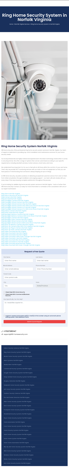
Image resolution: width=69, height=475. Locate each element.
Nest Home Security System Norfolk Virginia (17, 405)
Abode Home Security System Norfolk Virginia (18, 356)
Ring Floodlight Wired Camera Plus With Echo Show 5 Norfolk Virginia (25, 206)
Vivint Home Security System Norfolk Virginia (17, 434)
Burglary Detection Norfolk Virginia (14, 381)
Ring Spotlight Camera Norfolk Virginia (14, 218)
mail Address (8, 265)
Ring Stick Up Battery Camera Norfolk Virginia (17, 225)
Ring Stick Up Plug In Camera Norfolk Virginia (17, 228)
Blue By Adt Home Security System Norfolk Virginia (19, 447)
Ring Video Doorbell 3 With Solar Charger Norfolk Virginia (21, 236)
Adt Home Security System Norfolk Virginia (17, 389)
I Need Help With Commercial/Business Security (17, 295)
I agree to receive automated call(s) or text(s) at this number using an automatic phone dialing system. (33, 316)
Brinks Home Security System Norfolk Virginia (18, 459)
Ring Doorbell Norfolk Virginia (11, 199)
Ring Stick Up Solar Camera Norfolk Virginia (16, 230)
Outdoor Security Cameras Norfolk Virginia (17, 393)
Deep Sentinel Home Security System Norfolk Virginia (20, 377)
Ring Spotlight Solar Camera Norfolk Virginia (16, 219)
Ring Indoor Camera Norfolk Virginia (13, 211)
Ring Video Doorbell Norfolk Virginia (13, 231)
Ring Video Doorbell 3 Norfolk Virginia (14, 235)
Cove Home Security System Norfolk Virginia (17, 426)
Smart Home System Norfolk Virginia (15, 438)
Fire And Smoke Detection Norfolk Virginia (16, 397)
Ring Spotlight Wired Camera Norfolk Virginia (17, 221)
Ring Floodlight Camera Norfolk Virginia (15, 200)
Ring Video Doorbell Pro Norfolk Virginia (15, 242)
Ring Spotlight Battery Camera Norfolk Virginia (17, 214)
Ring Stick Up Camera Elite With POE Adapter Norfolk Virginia (22, 226)
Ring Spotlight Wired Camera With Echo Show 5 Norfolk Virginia (23, 223)
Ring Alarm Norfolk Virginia (10, 194)
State (37, 282)
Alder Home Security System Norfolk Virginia (17, 401)
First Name (7, 257)
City (5, 282)
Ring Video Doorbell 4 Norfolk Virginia (14, 238)
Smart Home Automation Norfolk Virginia (16, 442)
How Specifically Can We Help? (13, 299)
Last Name (39, 257)
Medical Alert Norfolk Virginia (12, 364)
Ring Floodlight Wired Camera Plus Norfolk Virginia (18, 204)
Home (11, 24)
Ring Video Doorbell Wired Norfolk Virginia (16, 243)
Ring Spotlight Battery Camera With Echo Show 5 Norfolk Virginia (24, 216)
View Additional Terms (22, 317)
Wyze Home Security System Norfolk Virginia (17, 418)
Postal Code (7, 274)
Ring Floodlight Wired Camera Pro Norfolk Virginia (18, 207)
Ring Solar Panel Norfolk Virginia (12, 212)
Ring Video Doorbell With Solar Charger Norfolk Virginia (20, 245)
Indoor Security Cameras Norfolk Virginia (16, 348)
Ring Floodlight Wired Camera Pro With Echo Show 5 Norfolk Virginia (25, 209)
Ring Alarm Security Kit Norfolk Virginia (14, 195)
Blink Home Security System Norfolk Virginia (17, 451)
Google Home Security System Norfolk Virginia (18, 373)
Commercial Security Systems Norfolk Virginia (18, 368)
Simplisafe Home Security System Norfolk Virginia (19, 385)
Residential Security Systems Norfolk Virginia (17, 414)
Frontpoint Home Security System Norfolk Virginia (19, 410)
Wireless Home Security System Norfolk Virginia (18, 455)
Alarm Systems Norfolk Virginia (13, 360)
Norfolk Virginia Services (22, 24)
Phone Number (40, 265)
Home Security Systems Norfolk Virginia (16, 430)
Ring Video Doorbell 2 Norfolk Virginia (14, 233)
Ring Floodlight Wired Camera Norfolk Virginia (17, 202)
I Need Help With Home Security (15, 292)
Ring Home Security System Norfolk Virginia (17, 352)
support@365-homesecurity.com (16, 334)
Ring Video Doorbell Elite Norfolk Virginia (15, 240)
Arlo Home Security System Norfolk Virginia (17, 463)
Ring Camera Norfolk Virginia (11, 197)
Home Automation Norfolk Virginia (14, 422)
